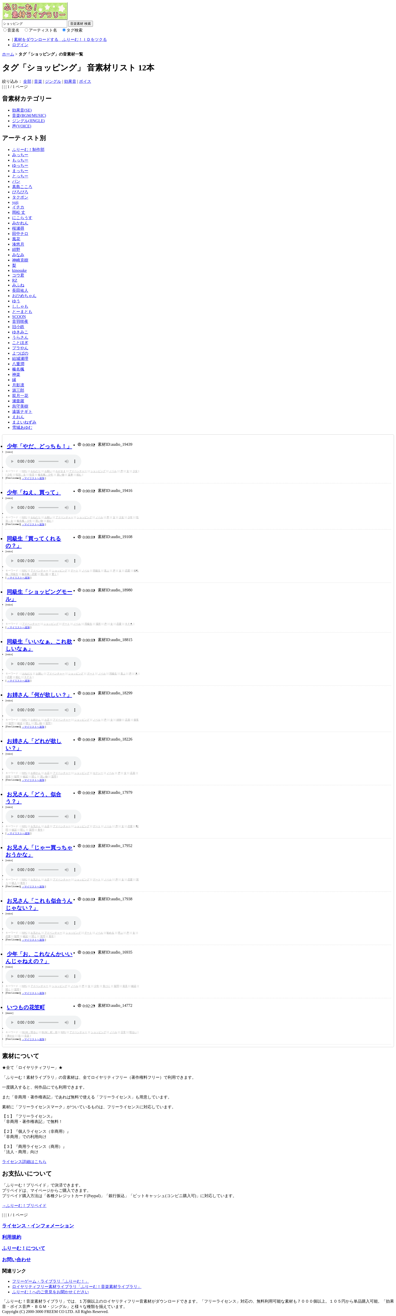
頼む (79, 474)
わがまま (61, 471)
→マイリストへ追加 (33, 478)
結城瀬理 (20, 358)
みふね (18, 285)
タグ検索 (74, 30)
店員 (127, 719)
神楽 (16, 374)
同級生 (97, 570)
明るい (133, 1032)
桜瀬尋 (18, 228)
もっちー (20, 160)
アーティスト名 (43, 30)
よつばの (20, 353)
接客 (136, 719)
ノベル (113, 471)
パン (16, 181)
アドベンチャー (78, 471)
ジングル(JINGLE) (28, 121)
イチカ (18, 207)
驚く (54, 574)
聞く (28, 723)
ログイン (20, 45)
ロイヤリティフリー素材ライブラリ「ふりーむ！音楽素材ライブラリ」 (76, 1286)
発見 (125, 986)
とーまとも (22, 311)
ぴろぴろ (20, 192)
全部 (27, 81)
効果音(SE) (22, 110)
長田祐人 (20, 290)
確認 (19, 723)
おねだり (36, 471)
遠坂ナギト (22, 411)
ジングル (53, 81)
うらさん (20, 337)
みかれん (20, 223)
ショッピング (98, 471)
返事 (70, 474)
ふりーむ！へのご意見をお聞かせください (50, 1292)
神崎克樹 (20, 260)
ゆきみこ (20, 332)
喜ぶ (106, 570)
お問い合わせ (16, 1259)
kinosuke (19, 270)
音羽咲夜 (20, 321)
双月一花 (20, 395)
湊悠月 (18, 244)
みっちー (20, 155)
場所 (98, 623)
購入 (14, 883)
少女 (135, 471)
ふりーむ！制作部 (28, 149)
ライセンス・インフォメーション (38, 1225)
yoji (15, 202)
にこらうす (22, 218)
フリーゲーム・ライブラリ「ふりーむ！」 (50, 1281)
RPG (24, 471)
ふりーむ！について (23, 1248)
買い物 (60, 474)
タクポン (20, 197)
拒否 (31, 474)
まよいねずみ (24, 422)
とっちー (20, 176)
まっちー (20, 171)
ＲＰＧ (129, 623)
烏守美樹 (20, 406)
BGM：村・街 (50, 1032)
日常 (123, 1032)
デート (74, 570)
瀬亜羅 (18, 401)
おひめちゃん (24, 296)
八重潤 (18, 364)
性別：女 (21, 474)
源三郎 (18, 390)
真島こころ (22, 187)
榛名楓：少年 (45, 474)
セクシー (98, 773)
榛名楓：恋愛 (29, 574)
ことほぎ (20, 342)
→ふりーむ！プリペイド (24, 1205)
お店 (46, 719)
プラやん (20, 348)
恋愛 (127, 570)
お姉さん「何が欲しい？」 (39, 695)
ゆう (16, 301)
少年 (9, 474)
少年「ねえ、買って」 (34, 492)
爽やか (11, 1035)
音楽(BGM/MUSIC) (29, 115)
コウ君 (18, 275)
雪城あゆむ (22, 427)
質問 (48, 723)
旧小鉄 (18, 327)
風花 (16, 239)
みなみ (18, 255)
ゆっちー (20, 165)
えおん (18, 417)
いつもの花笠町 (26, 1007)
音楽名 (13, 30)
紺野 (16, 249)
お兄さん (36, 826)
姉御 (118, 719)
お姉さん (36, 719)
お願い (48, 471)
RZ (14, 280)
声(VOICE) (21, 126)
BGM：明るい (30, 1032)
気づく (106, 986)
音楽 (38, 81)
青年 (40, 829)
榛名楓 (18, 369)
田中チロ (20, 233)
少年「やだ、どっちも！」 (39, 446)
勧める (110, 932)
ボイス (85, 81)
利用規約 (11, 1237)
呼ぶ (120, 932)
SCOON (19, 316)
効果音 (70, 81)
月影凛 (18, 385)
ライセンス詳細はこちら (24, 1162)
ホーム (8, 54)
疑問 (11, 723)
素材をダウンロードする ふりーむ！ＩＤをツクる (60, 39)
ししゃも (20, 306)
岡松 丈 (18, 212)
